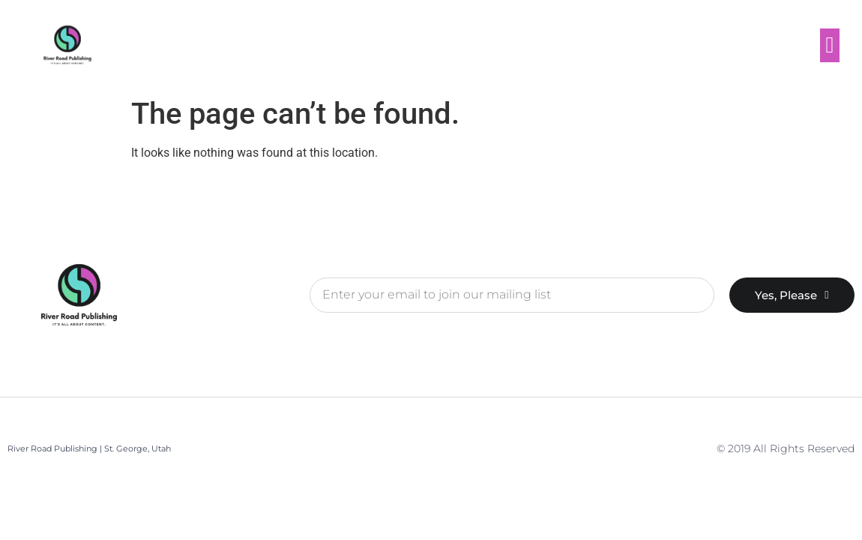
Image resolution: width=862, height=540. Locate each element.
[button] (830, 45)
